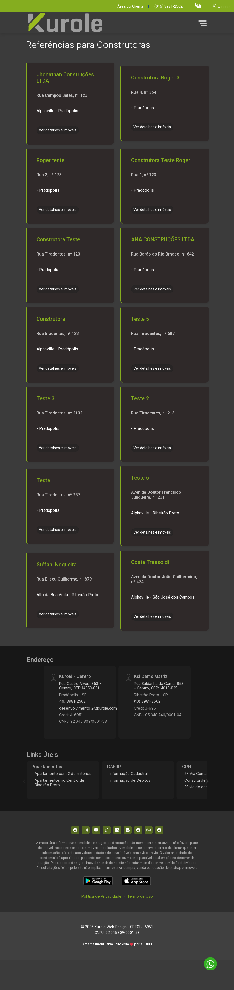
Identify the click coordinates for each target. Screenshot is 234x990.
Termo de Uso (140, 896)
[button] (198, 5)
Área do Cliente (130, 6)
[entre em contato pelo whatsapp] (208, 962)
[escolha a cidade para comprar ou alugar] (221, 6)
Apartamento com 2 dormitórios (63, 773)
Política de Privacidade (101, 896)
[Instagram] (86, 830)
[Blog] (128, 830)
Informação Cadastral (129, 773)
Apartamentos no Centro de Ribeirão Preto (59, 782)
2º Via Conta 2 (197, 773)
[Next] (206, 781)
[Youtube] (96, 830)
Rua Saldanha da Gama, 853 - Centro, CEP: (159, 685)
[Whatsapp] (149, 830)
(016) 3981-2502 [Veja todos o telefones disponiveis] (168, 6)
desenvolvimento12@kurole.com (88, 708)
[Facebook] (75, 830)
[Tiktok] (107, 830)
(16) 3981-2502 (72, 701)
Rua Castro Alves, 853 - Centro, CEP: (80, 685)
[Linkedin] (117, 830)
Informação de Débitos (130, 780)
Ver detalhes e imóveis (57, 130)
